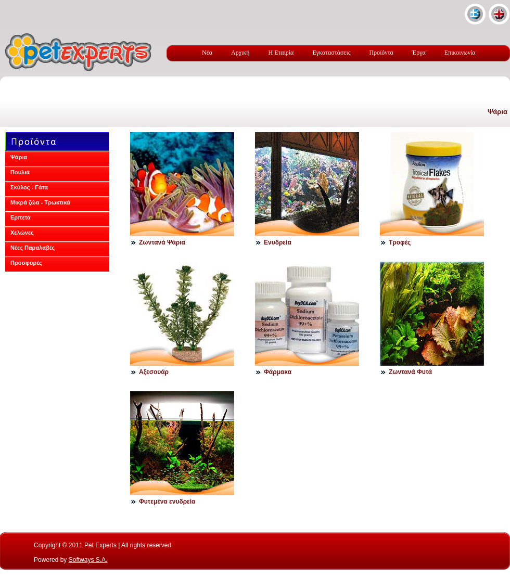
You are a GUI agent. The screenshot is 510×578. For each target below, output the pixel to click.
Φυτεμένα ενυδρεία (167, 501)
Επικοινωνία (460, 52)
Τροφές (400, 242)
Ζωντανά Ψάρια (162, 242)
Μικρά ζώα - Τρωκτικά (40, 202)
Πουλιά (20, 172)
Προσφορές (26, 263)
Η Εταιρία (281, 52)
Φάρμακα (277, 372)
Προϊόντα (381, 52)
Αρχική (240, 52)
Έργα (419, 52)
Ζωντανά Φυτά (410, 372)
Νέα (207, 52)
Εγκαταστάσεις (331, 52)
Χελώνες (22, 232)
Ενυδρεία (277, 242)
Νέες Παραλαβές (32, 248)
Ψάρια (497, 111)
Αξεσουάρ (154, 372)
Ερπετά (20, 217)
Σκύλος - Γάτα (29, 187)
